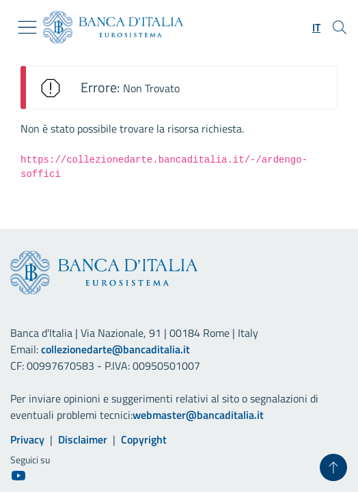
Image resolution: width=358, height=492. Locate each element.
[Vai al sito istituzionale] (107, 27)
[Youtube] (18, 474)
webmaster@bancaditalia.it (198, 415)
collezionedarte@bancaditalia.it (115, 349)
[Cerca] (339, 27)
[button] (316, 27)
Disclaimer (82, 439)
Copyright (144, 439)
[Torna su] (333, 467)
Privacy (27, 439)
